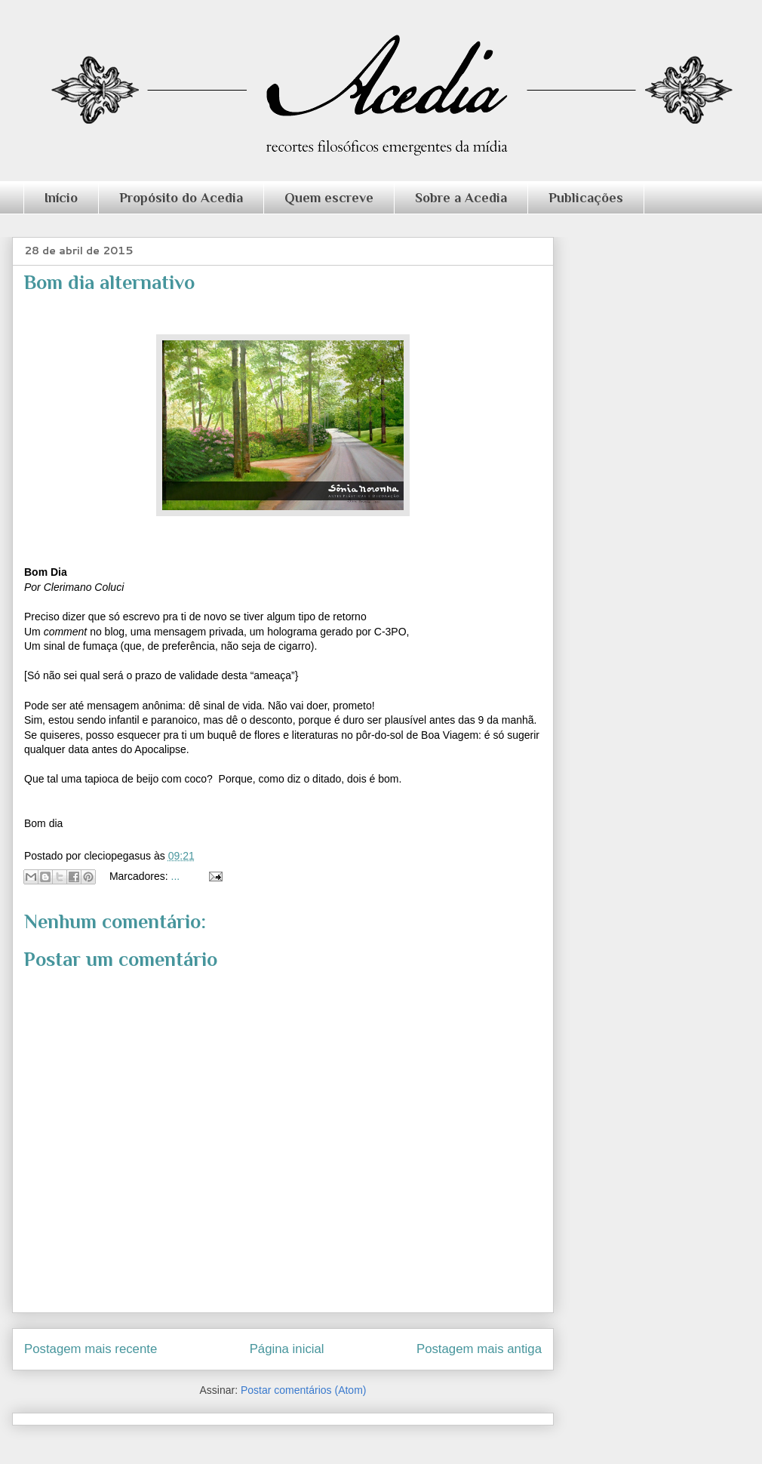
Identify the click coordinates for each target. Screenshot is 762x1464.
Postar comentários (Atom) (304, 1390)
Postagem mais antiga (479, 1349)
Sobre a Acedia (461, 197)
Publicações (585, 197)
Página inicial (287, 1349)
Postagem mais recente (90, 1349)
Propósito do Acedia (181, 197)
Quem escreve (328, 197)
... (175, 876)
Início (61, 197)
